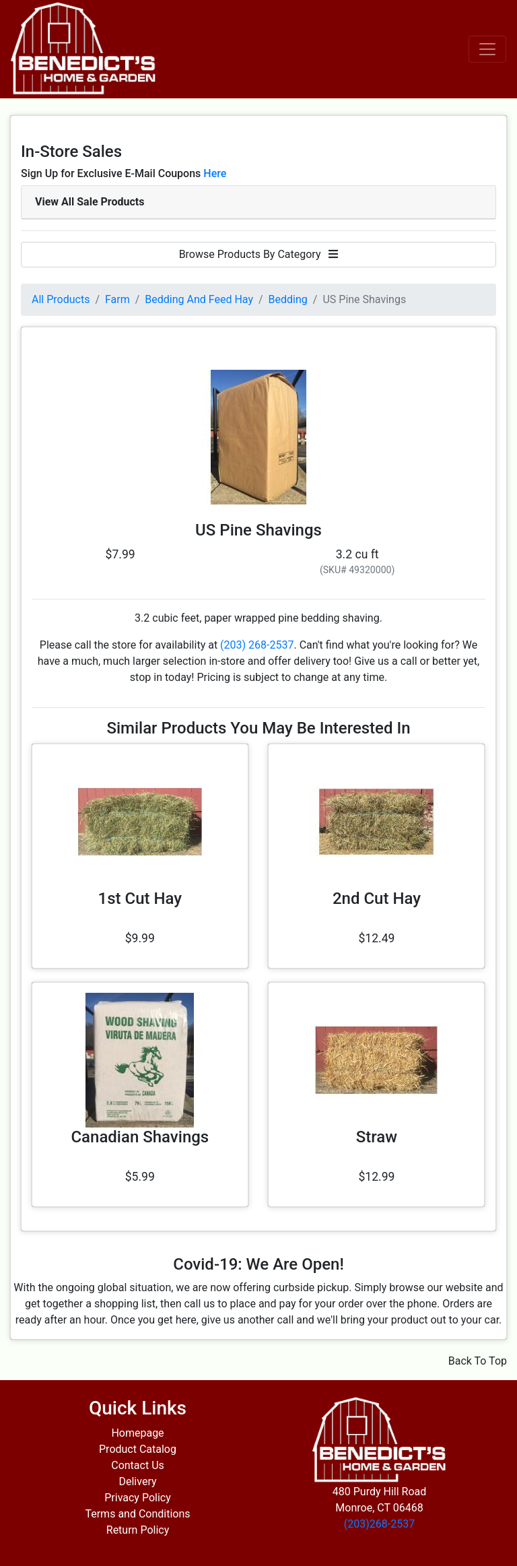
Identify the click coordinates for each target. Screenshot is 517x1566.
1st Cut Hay (140, 898)
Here (214, 173)
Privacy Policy (137, 1497)
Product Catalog (137, 1449)
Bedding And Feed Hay (199, 299)
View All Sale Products (89, 201)
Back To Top (477, 1361)
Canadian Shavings (140, 1137)
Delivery (137, 1481)
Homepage (137, 1433)
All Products (61, 299)
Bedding (288, 299)
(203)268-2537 (379, 1524)
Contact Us (137, 1465)
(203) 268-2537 (257, 645)
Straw (376, 1137)
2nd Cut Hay (377, 898)
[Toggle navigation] (487, 49)
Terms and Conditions (137, 1513)
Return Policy (137, 1530)
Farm (117, 299)
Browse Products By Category (259, 254)
